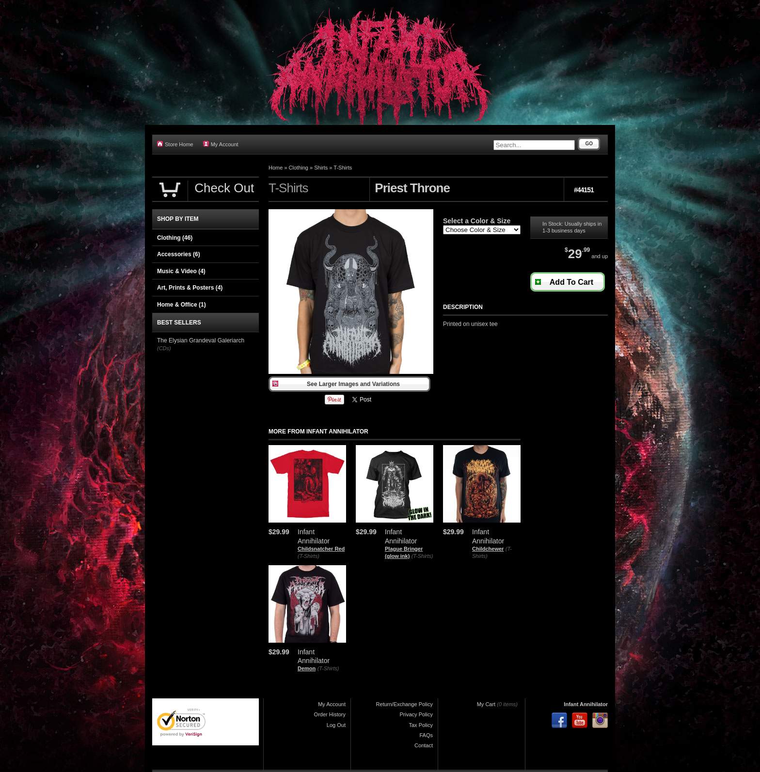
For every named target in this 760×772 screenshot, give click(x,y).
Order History (330, 714)
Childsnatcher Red (321, 549)
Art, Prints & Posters (189, 287)
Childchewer (488, 549)
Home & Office (181, 304)
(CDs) (164, 348)
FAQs (426, 735)
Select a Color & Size (476, 221)
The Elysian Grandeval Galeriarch (200, 340)
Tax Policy (421, 725)
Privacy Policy (416, 714)
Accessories (178, 254)
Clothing (298, 167)
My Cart (486, 704)
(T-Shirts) (308, 556)
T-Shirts (342, 167)
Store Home (175, 144)
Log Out (336, 725)
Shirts (321, 167)
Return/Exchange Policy (404, 704)
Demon (307, 668)
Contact (423, 745)
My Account (220, 144)
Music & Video (181, 271)
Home (276, 167)
